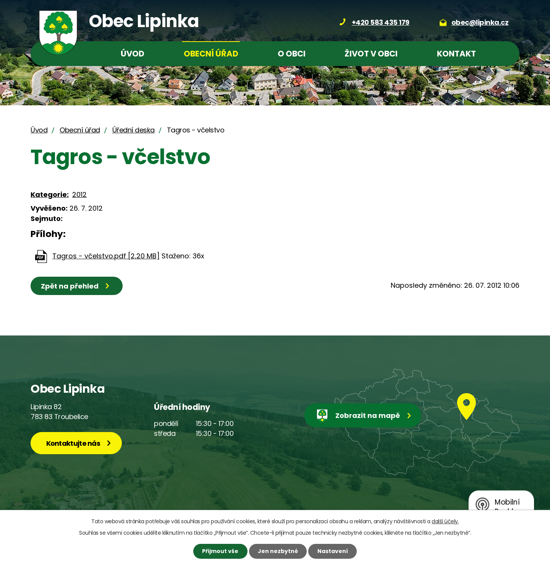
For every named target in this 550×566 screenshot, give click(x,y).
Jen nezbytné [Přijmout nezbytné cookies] (278, 551)
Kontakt (456, 53)
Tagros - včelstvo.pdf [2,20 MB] (106, 256)
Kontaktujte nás (73, 443)
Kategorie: (50, 194)
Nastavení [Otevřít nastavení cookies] (332, 551)
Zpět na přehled (70, 286)
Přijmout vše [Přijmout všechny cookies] (220, 551)
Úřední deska (133, 130)
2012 (79, 194)
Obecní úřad (211, 53)
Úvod (132, 53)
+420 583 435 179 (380, 22)
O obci (292, 53)
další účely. (445, 521)
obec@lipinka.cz (480, 22)
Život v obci (371, 53)
